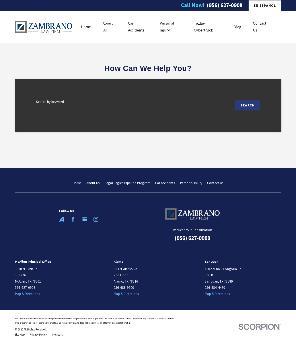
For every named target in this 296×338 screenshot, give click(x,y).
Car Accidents (165, 183)
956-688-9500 (124, 287)
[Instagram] (95, 219)
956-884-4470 (215, 287)
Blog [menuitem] (237, 26)
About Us (93, 183)
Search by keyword (50, 102)
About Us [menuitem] (108, 27)
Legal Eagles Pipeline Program (127, 183)
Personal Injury (191, 183)
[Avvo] (61, 219)
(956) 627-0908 (224, 5)
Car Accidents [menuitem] (136, 27)
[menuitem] (20, 334)
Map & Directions (27, 294)
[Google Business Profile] (84, 219)
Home (77, 183)
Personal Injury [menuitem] (167, 27)
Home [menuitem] (86, 26)
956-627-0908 (25, 287)
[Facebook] (73, 219)
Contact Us (215, 183)
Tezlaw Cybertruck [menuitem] (203, 27)
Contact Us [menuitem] (259, 27)
